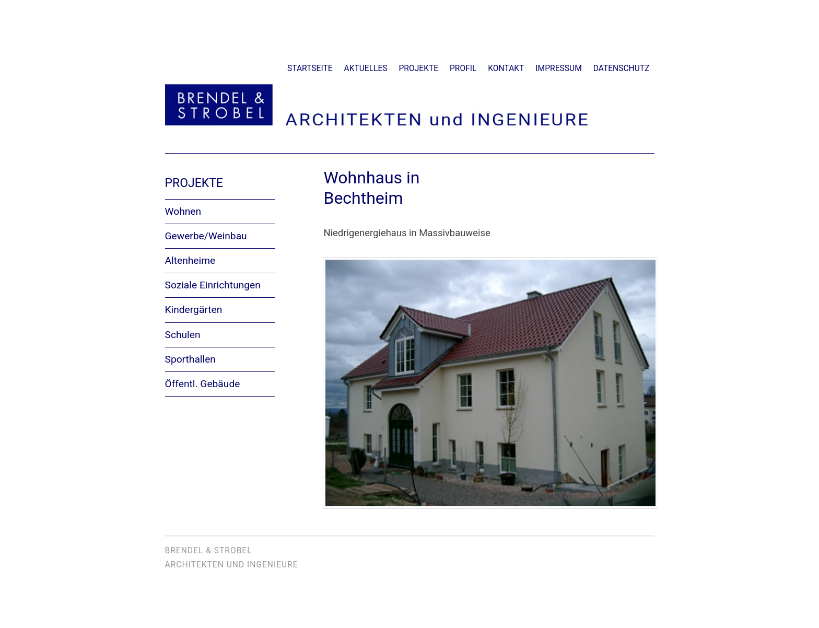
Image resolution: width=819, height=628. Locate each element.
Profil (463, 68)
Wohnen (183, 211)
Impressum (558, 68)
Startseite (310, 68)
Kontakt (506, 68)
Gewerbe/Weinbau (206, 236)
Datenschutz (621, 68)
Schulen (183, 335)
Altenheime (190, 260)
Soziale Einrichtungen (213, 285)
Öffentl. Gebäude (202, 384)
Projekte (419, 68)
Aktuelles (366, 68)
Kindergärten (194, 310)
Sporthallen (190, 359)
